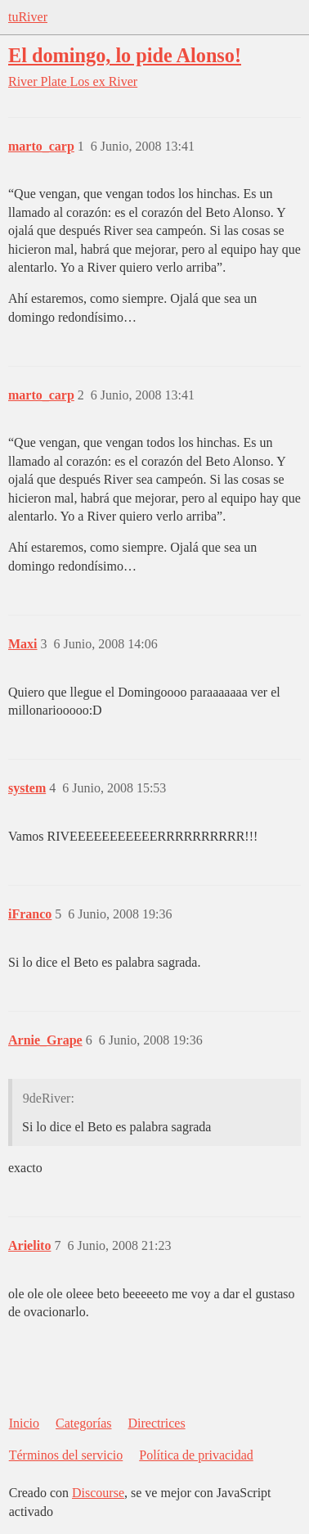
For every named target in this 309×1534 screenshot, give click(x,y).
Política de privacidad (196, 1455)
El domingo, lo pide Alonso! (124, 55)
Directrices (156, 1423)
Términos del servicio (66, 1455)
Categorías (83, 1423)
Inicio (24, 1423)
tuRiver (27, 17)
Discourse (98, 1493)
